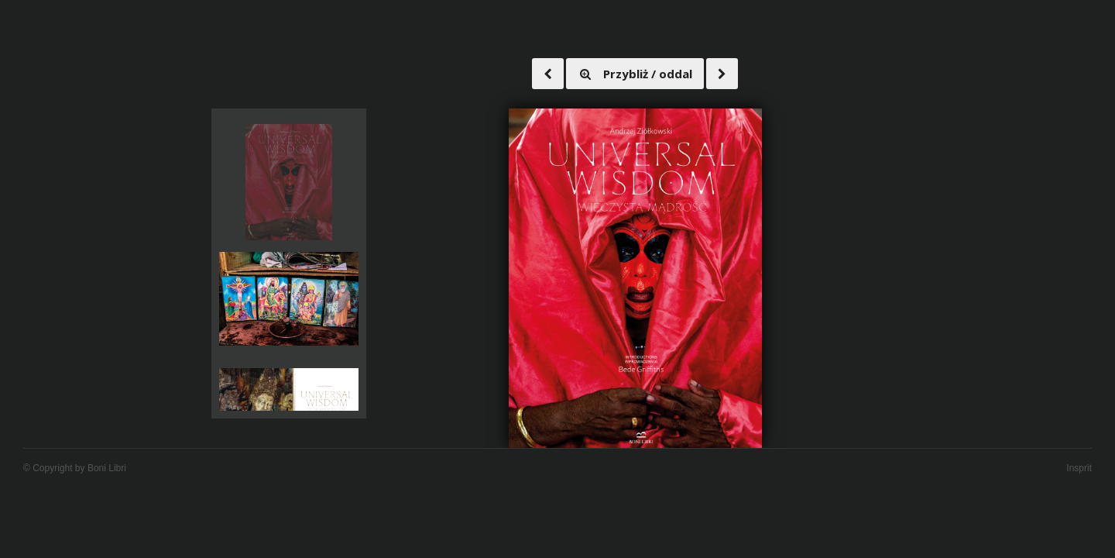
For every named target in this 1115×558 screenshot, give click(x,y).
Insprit (1079, 468)
